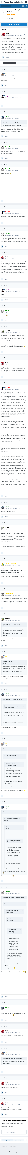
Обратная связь (12, 1151)
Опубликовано (14, 35)
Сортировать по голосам (9, 62)
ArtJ (13, 18)
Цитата (7, 57)
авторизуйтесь (9, 1125)
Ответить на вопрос (14, 24)
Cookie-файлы (21, 1151)
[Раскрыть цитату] (3, 122)
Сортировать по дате (21, 62)
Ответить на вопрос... (9, 1132)
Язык (4, 1151)
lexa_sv (7, 330)
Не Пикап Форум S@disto (12, 2)
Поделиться (7, 1140)
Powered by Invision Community (14, 1152)
